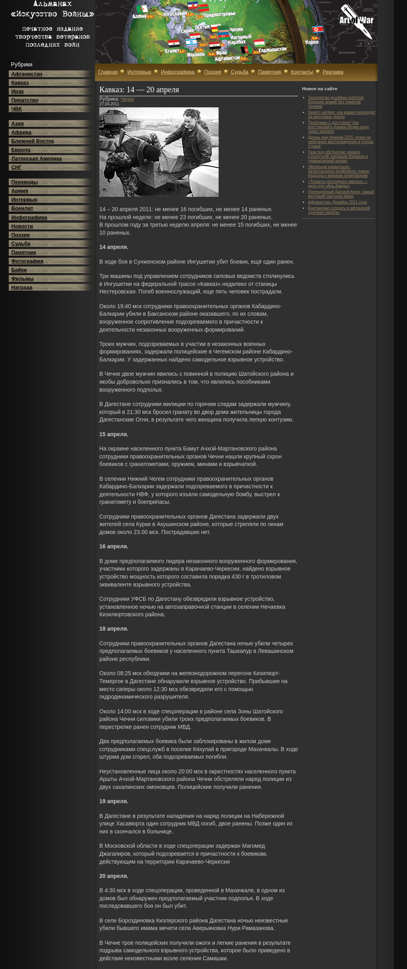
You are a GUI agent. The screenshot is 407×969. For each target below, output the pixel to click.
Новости (22, 226)
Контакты (302, 72)
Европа (21, 150)
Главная (108, 72)
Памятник (24, 252)
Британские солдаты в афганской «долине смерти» (339, 210)
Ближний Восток (33, 141)
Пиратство (25, 100)
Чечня (127, 99)
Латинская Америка (37, 158)
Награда (22, 287)
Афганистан (27, 74)
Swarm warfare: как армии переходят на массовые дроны (342, 114)
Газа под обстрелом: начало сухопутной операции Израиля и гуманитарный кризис (338, 156)
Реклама (333, 72)
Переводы (25, 182)
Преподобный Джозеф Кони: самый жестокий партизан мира (341, 194)
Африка (21, 132)
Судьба (21, 244)
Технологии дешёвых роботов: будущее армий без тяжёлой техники (336, 102)
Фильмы (23, 279)
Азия (18, 123)
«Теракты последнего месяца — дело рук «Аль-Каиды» (338, 183)
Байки (19, 270)
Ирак (18, 91)
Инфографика (29, 217)
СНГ (17, 167)
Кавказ (20, 82)
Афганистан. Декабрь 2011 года (337, 202)
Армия (20, 191)
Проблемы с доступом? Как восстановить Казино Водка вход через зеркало (338, 127)
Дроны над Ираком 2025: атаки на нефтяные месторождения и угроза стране (340, 141)
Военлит (22, 208)
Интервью (25, 199)
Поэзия (21, 235)
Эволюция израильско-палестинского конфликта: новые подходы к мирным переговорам (338, 171)
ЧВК (17, 109)
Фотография (27, 261)
